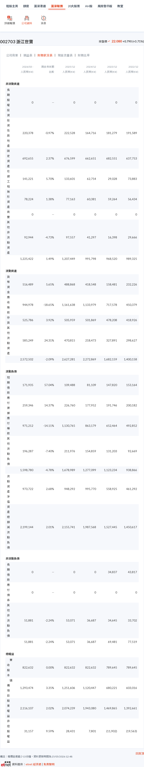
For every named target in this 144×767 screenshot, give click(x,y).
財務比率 (84, 55)
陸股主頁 (12, 6)
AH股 (88, 6)
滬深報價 (57, 6)
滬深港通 (40, 6)
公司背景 (12, 55)
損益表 (27, 55)
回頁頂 (140, 753)
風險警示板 (105, 6)
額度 (26, 6)
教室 (120, 6)
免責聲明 (49, 764)
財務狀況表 (45, 55)
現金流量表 (65, 55)
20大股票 (74, 6)
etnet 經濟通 (33, 764)
